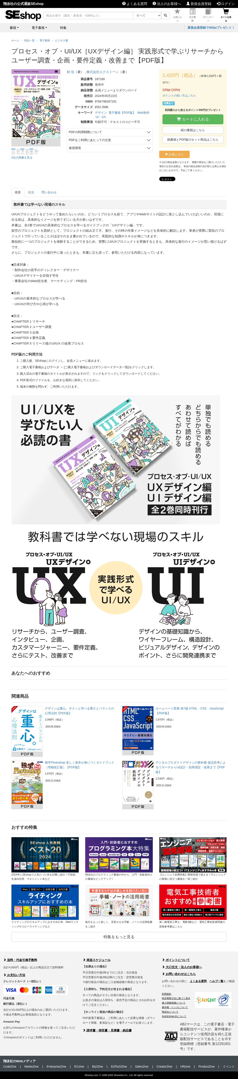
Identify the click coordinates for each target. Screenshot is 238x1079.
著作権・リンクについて (175, 1007)
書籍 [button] (13, 27)
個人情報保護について (173, 1002)
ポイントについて (176, 960)
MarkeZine (31, 1066)
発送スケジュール (97, 960)
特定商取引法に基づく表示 (176, 998)
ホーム (15, 40)
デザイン (101, 112)
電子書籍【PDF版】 (122, 112)
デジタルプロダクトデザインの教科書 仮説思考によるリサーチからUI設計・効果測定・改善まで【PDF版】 (191, 767)
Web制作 (143, 112)
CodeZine (9, 1066)
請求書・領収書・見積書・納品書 (107, 1030)
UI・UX (101, 117)
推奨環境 (75, 148)
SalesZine (141, 1066)
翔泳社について (170, 1012)
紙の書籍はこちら (193, 130)
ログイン (226, 4)
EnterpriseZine (56, 1066)
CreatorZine (164, 1066)
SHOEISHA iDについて (174, 1016)
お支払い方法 (14, 975)
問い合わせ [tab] (49, 192)
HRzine (185, 1066)
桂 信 (70, 72)
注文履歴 (192, 15)
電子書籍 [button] (38, 27)
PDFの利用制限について (85, 132)
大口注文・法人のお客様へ (182, 967)
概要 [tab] (18, 192)
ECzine (79, 1066)
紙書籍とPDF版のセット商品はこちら (192, 139)
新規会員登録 (198, 4)
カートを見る (226, 15)
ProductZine (206, 1066)
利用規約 (166, 994)
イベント (229, 1066)
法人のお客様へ (167, 4)
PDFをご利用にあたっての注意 (90, 140)
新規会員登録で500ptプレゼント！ (211, 27)
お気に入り (177, 15)
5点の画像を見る (21, 157)
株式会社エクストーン (103, 72)
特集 (63, 27)
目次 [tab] (31, 192)
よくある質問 (134, 4)
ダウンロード (208, 15)
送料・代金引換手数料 (20, 960)
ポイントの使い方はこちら (179, 95)
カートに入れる (193, 119)
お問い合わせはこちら (179, 974)
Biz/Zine (97, 1066)
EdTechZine (119, 1066)
